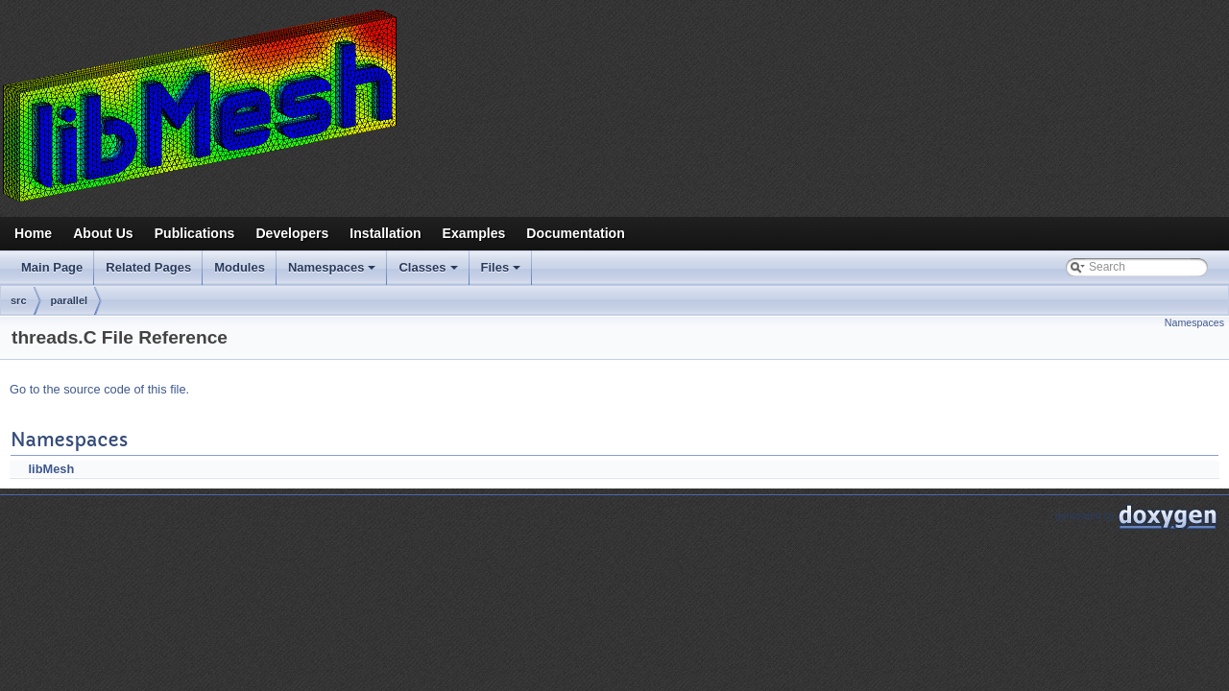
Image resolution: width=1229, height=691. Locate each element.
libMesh (52, 469)
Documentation (575, 233)
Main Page (52, 267)
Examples (474, 233)
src (19, 300)
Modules (239, 267)
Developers (291, 233)
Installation (385, 233)
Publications (195, 233)
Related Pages (148, 267)
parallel (69, 300)
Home (33, 233)
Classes (429, 272)
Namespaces (333, 272)
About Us (103, 233)
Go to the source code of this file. (99, 389)
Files (502, 272)
